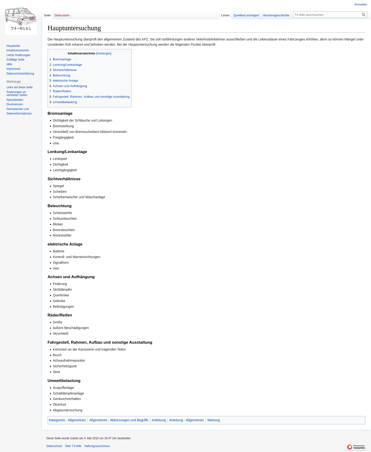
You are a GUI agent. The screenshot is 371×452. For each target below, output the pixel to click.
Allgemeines (77, 420)
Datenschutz (54, 446)
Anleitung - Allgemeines (186, 420)
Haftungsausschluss (97, 446)
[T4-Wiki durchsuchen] (330, 14)
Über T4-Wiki (73, 446)
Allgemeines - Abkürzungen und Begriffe (118, 420)
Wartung (214, 420)
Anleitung (159, 420)
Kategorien (57, 420)
